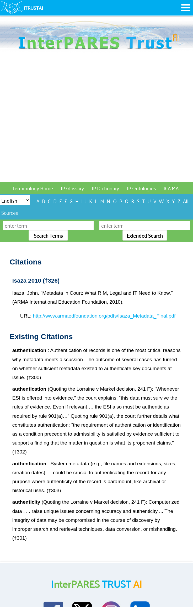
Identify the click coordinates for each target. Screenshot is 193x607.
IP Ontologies (141, 187)
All (186, 200)
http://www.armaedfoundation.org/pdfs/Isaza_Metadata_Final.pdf (104, 316)
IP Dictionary (105, 187)
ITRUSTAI (33, 7)
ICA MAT (172, 187)
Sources (9, 212)
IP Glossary (72, 187)
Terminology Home (32, 187)
